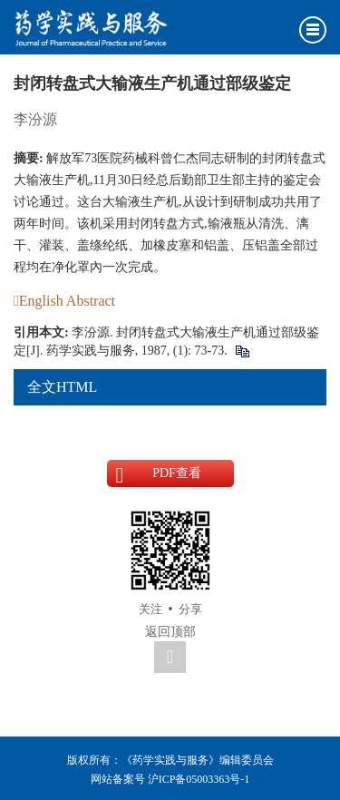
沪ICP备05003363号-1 (199, 779)
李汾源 (35, 119)
